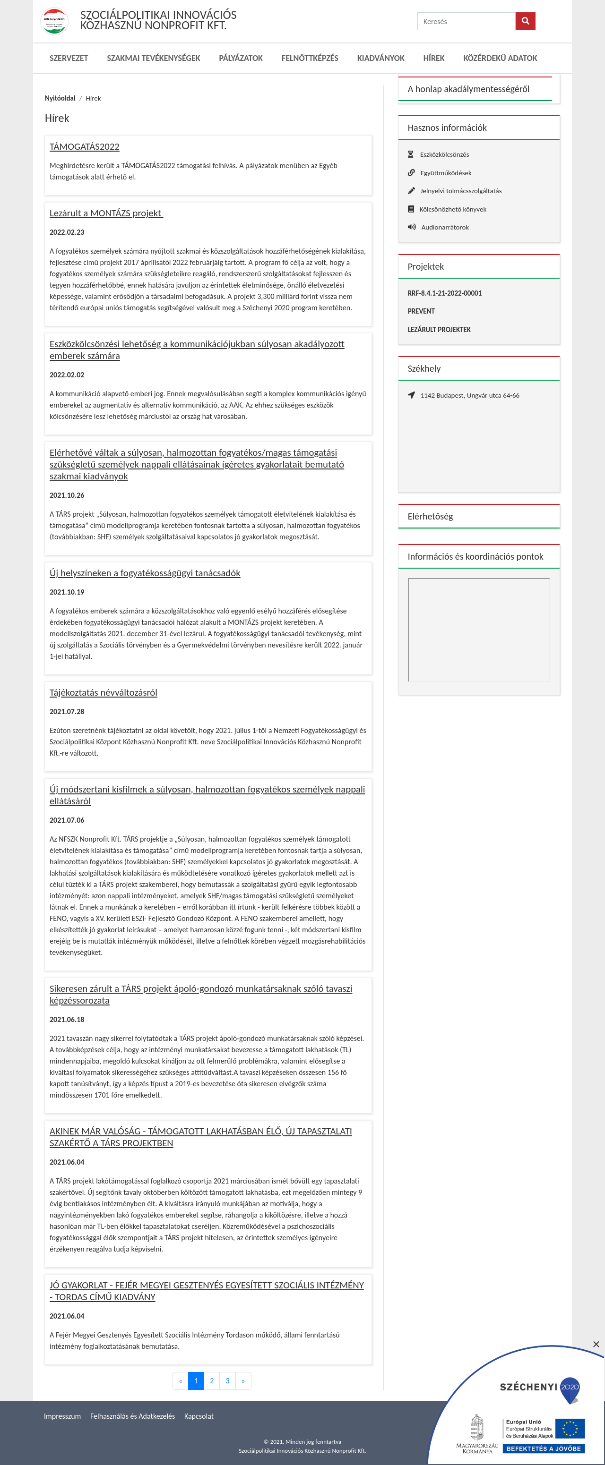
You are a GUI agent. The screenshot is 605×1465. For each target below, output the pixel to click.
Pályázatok (241, 58)
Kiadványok (381, 58)
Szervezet (69, 58)
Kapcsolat (199, 1416)
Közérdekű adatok (500, 58)
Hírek (434, 58)
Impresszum (62, 1416)
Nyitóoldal (60, 98)
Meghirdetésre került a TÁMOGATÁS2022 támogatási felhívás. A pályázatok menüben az (184, 165)
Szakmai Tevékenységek (153, 58)
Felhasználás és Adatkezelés (132, 1416)
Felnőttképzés (310, 58)
